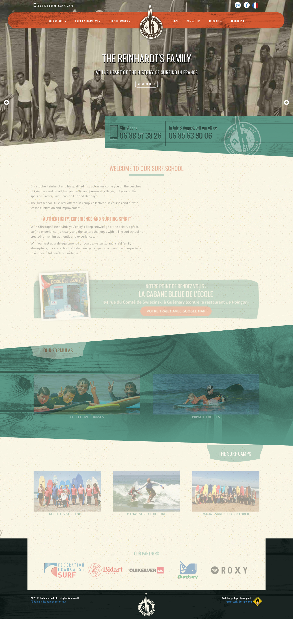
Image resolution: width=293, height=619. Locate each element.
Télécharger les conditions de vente (48, 601)
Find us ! (237, 21)
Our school (57, 21)
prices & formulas (87, 21)
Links (175, 21)
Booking (215, 21)
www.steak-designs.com (239, 601)
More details (146, 84)
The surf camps (120, 21)
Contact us (193, 21)
